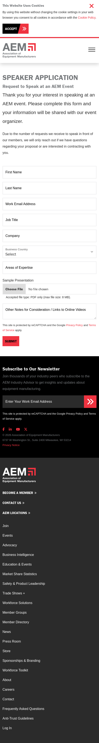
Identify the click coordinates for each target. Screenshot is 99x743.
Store (6, 651)
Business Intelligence (18, 555)
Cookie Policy (86, 17)
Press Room (12, 641)
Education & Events (17, 564)
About (7, 680)
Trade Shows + (14, 593)
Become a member (18, 493)
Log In (7, 728)
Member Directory (16, 622)
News (7, 632)
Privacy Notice (11, 445)
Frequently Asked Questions (23, 709)
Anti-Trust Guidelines (18, 718)
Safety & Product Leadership (24, 583)
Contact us (12, 503)
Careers (8, 689)
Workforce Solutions (17, 603)
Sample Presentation (18, 280)
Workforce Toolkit (15, 670)
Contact (8, 699)
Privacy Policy (74, 325)
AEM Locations (15, 513)
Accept (11, 29)
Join (6, 526)
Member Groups (15, 612)
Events (8, 535)
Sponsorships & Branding (21, 660)
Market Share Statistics (20, 574)
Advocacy (10, 545)
